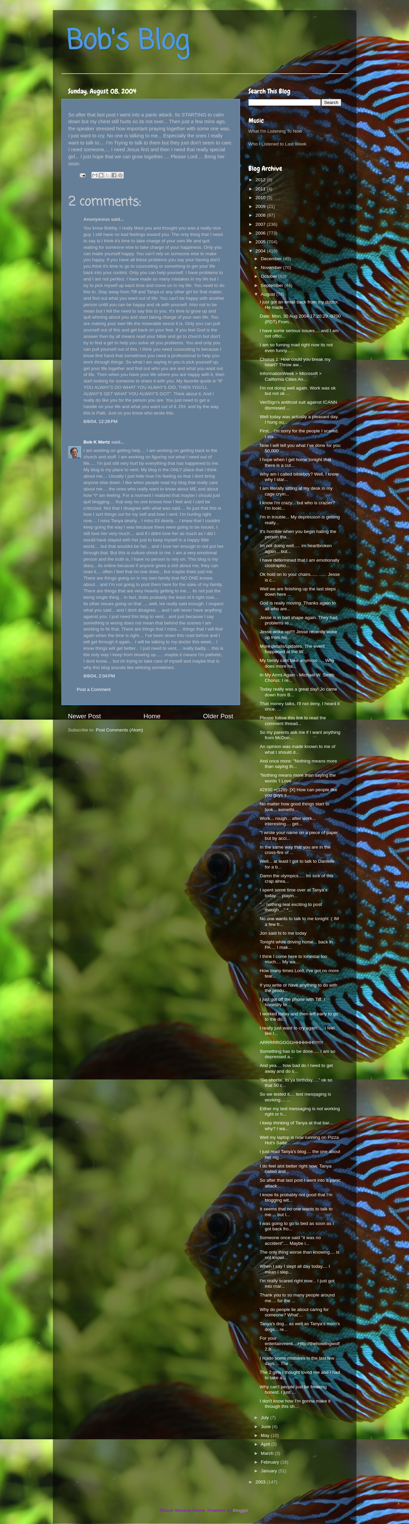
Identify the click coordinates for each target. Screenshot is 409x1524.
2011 (261, 188)
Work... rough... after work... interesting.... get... (288, 821)
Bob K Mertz (97, 442)
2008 (261, 215)
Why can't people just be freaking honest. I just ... (293, 1389)
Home (152, 716)
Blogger (241, 1510)
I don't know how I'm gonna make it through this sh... (295, 1403)
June (266, 1426)
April (266, 1444)
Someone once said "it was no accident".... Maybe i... (290, 1240)
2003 (261, 1482)
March (268, 1453)
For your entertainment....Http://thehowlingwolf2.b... (300, 1344)
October (270, 276)
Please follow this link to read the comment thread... (293, 720)
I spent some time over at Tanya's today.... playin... (293, 892)
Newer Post (84, 716)
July (265, 1417)
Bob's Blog (127, 41)
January (270, 1470)
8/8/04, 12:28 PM (101, 421)
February (271, 1462)
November (272, 267)
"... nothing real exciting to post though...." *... (291, 907)
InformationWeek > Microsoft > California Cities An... (291, 376)
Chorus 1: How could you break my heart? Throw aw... (295, 362)
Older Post (218, 716)
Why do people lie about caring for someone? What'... (294, 1312)
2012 (261, 179)
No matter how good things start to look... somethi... (294, 806)
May (266, 1435)
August (268, 294)
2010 (261, 197)
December (272, 258)
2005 (261, 241)
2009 (261, 206)
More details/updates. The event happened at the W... (292, 649)
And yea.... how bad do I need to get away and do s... (296, 1068)
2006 (261, 233)
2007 (261, 224)
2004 (261, 250)
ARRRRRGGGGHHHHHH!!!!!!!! (291, 1042)
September (273, 285)
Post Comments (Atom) (119, 729)
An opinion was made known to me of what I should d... (297, 749)
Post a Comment (94, 689)
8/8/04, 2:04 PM (99, 675)
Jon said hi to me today (283, 933)
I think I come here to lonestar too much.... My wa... (293, 959)
